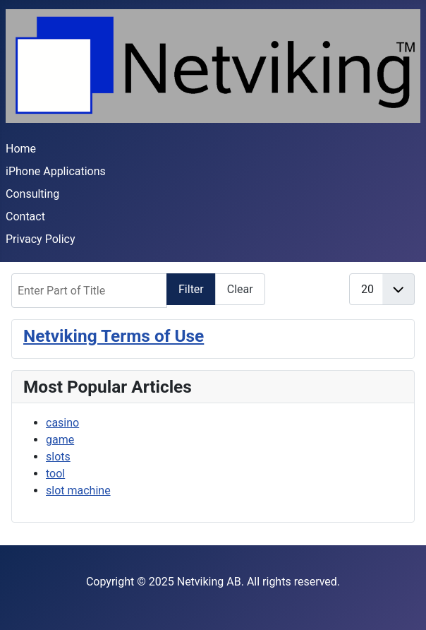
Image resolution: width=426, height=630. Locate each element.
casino (62, 422)
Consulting (32, 194)
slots (58, 456)
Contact (25, 216)
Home (21, 148)
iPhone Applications (56, 171)
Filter (191, 289)
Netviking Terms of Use (113, 336)
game (60, 439)
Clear (240, 289)
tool (55, 473)
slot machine (78, 490)
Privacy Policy (40, 239)
